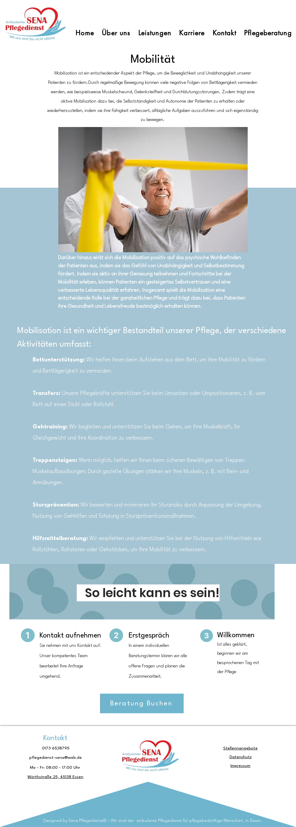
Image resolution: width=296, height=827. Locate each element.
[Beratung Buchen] (142, 703)
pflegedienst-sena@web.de (55, 757)
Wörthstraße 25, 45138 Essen (55, 777)
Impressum (240, 766)
